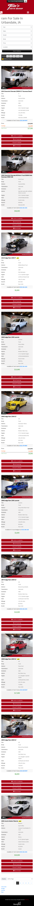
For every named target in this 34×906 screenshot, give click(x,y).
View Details (17, 146)
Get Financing (17, 139)
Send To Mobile (17, 142)
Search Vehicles (17, 51)
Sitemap (27, 899)
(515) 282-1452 (23, 208)
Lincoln (3, 890)
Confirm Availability (17, 136)
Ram (2, 892)
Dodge (3, 888)
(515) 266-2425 (25, 529)
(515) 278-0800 (23, 445)
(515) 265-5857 (23, 120)
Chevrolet (3, 886)
